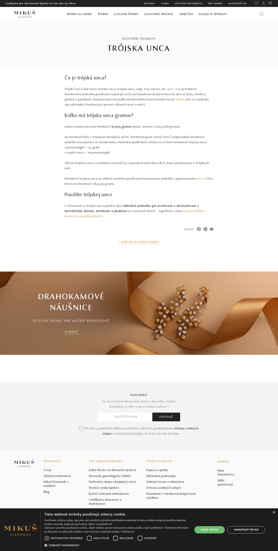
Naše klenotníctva (226, 472)
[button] (116, 545)
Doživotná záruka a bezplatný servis (112, 482)
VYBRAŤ (71, 332)
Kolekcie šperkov (213, 14)
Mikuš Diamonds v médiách (56, 484)
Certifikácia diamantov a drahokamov (105, 502)
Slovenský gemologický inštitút (110, 476)
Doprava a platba (157, 470)
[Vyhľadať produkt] (261, 14)
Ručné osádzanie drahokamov (109, 493)
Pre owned (215, 4)
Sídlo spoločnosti (225, 482)
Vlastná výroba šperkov (104, 488)
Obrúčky (186, 14)
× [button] (273, 512)
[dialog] (139, 529)
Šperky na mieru (79, 14)
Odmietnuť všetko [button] (246, 529)
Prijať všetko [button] (210, 529)
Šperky (103, 14)
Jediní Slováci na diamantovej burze (112, 470)
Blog (46, 492)
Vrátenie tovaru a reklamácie (165, 482)
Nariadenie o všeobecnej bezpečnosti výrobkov (171, 496)
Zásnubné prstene (158, 14)
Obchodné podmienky (161, 476)
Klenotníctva (238, 4)
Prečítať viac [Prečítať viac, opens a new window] (128, 531)
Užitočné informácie (188, 4)
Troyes (179, 99)
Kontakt (224, 462)
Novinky (149, 4)
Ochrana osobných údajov (163, 488)
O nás (165, 4)
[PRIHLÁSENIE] (263, 3)
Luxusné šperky (126, 14)
